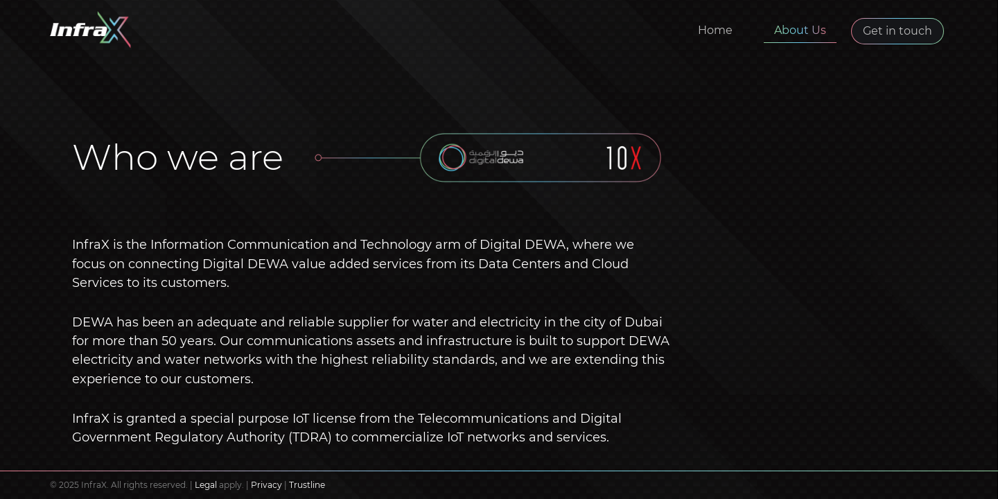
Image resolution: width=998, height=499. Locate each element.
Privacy (266, 485)
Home (715, 30)
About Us (800, 30)
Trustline (307, 485)
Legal (206, 485)
